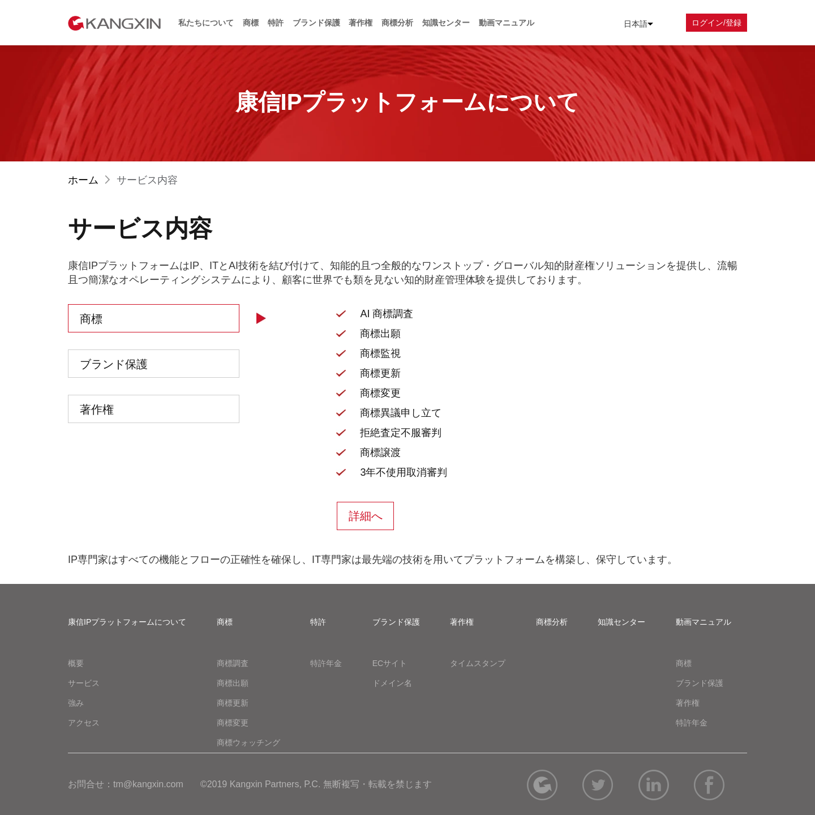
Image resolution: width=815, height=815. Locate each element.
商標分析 (397, 23)
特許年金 (326, 663)
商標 (251, 23)
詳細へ (366, 516)
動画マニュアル (506, 23)
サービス (84, 683)
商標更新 (232, 702)
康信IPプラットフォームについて (127, 621)
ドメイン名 (392, 683)
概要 (76, 663)
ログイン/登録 (716, 22)
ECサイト (389, 663)
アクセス (84, 722)
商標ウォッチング (248, 742)
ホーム (91, 180)
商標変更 (232, 722)
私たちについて (206, 23)
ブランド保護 (316, 23)
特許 (276, 23)
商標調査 (232, 663)
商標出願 (232, 683)
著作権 (360, 23)
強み (76, 702)
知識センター (446, 23)
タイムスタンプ (477, 663)
